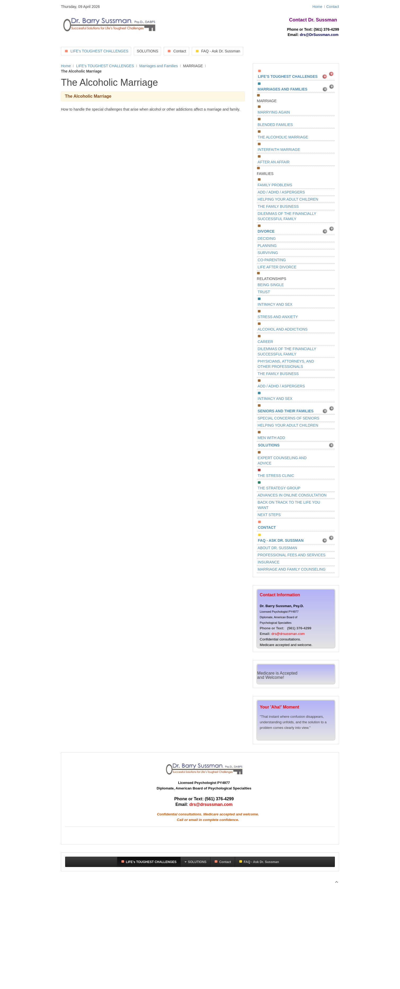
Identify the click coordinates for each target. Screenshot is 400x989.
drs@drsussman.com (288, 634)
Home (66, 66)
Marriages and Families (158, 66)
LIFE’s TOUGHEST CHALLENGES (105, 66)
